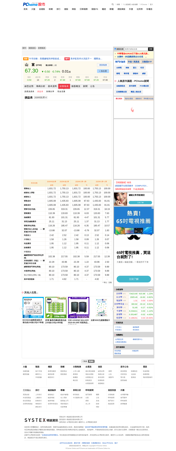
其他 (97, 401)
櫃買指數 (26, 374)
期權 (112, 9)
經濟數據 (123, 404)
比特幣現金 (119, 304)
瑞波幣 (119, 300)
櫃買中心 (38, 374)
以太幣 (119, 297)
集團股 (75, 377)
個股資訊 (32, 48)
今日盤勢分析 (78, 398)
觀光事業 (49, 65)
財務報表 (64, 86)
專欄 (62, 390)
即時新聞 (89, 390)
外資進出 (118, 330)
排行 (58, 9)
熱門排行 (111, 401)
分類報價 (84, 9)
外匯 (131, 9)
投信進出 (136, 330)
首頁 (26, 9)
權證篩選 (51, 374)
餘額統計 (51, 395)
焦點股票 (111, 404)
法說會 (133, 374)
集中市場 (38, 371)
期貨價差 (63, 374)
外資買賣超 (27, 398)
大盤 (33, 9)
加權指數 (26, 371)
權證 (104, 9)
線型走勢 (29, 86)
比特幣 (140, 9)
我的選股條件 (148, 377)
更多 (149, 289)
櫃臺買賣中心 (137, 339)
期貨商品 (63, 371)
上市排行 (38, 395)
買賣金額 (26, 395)
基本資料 (52, 86)
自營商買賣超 (27, 404)
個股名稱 (119, 49)
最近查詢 (119, 99)
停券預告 (123, 374)
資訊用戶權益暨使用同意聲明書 (96, 427)
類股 (74, 9)
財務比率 (50, 91)
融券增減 (51, 401)
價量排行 (139, 99)
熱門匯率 (123, 398)
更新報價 (103, 65)
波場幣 (119, 314)
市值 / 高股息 (134, 62)
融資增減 (51, 398)
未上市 (87, 404)
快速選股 (146, 371)
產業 (87, 401)
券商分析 (77, 390)
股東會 (133, 377)
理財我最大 (64, 404)
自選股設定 (89, 377)
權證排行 (51, 377)
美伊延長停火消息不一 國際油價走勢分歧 (87, 58)
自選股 (42, 9)
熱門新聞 (88, 395)
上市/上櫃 (76, 371)
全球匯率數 (124, 395)
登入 (151, 4)
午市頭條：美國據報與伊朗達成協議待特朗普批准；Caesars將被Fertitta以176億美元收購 (45, 58)
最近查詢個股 (90, 371)
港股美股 (121, 9)
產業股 (75, 374)
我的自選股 (129, 99)
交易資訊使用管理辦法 (50, 435)
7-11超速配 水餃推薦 (130, 4)
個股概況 (75, 86)
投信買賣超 (27, 401)
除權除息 (134, 371)
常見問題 (117, 351)
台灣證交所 (119, 339)
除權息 (149, 9)
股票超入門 (64, 401)
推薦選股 (146, 374)
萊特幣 (119, 307)
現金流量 (61, 91)
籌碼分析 (40, 86)
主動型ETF (147, 62)
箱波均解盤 (64, 395)
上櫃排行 (38, 398)
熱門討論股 (120, 62)
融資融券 (136, 327)
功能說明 (135, 351)
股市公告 (124, 367)
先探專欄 (63, 407)
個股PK (94, 9)
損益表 (40, 91)
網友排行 (38, 407)
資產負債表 (29, 91)
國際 (97, 395)
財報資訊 (88, 380)
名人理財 (63, 398)
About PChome (107, 443)
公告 (92, 86)
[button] (113, 309)
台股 (87, 398)
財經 (97, 404)
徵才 (116, 443)
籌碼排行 (38, 404)
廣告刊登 (77, 443)
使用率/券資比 (53, 404)
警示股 (122, 377)
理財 (97, 407)
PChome (144, 4)
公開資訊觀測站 (120, 342)
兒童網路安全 (96, 443)
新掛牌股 (123, 371)
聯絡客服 (117, 353)
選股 (66, 9)
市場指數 (38, 377)
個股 (100, 367)
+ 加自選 (103, 71)
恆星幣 (119, 318)
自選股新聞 (89, 383)
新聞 (118, 4)
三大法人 (118, 327)
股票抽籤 (123, 380)
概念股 (75, 380)
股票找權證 (52, 371)
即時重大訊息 (148, 99)
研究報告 (76, 395)
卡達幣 (119, 311)
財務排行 (38, 401)
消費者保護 (86, 443)
